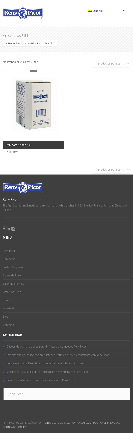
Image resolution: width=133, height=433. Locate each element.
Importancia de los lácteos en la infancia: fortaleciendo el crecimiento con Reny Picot (58, 355)
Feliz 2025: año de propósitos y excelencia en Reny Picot (41, 380)
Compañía (9, 259)
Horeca (7, 300)
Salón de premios (13, 283)
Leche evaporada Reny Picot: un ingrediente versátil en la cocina (45, 363)
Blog (5, 316)
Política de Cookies (15, 427)
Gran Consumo (12, 292)
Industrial (8, 308)
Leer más (12, 152)
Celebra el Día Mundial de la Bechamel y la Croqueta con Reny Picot (47, 372)
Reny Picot (9, 251)
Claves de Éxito (12, 275)
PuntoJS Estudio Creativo (59, 422)
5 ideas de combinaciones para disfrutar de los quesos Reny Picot (46, 346)
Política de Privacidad (106, 422)
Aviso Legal (84, 422)
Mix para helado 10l (19, 145)
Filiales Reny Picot (13, 267)
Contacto (8, 325)
